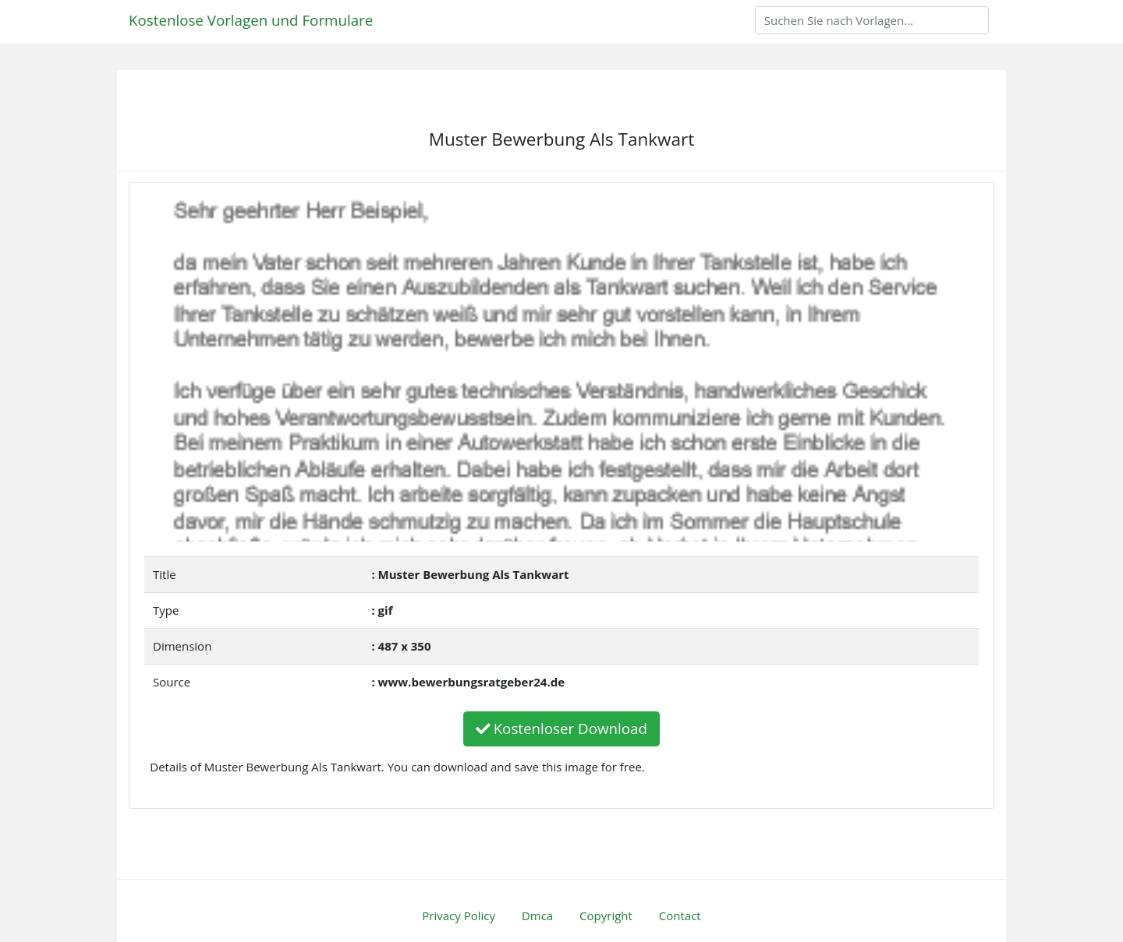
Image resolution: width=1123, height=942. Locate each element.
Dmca (537, 915)
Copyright (605, 915)
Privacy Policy (458, 915)
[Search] (872, 20)
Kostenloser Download (561, 728)
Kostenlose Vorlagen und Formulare (251, 20)
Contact (680, 915)
